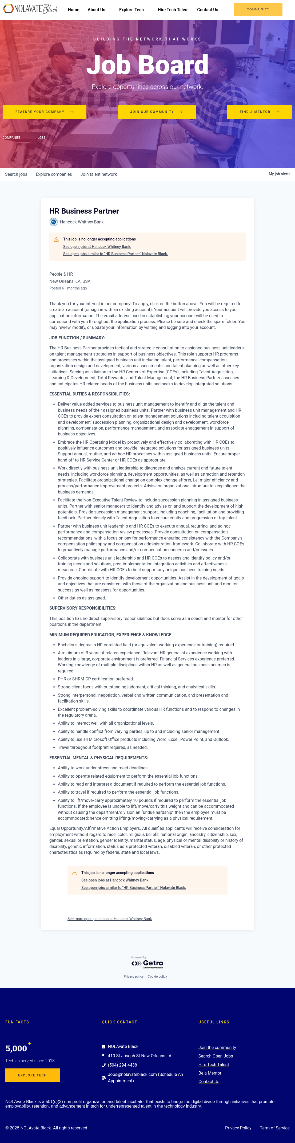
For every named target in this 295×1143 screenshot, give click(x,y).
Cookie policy (157, 976)
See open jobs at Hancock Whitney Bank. (97, 247)
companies (54, 174)
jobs (16, 174)
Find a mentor (260, 112)
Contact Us (214, 10)
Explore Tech (141, 10)
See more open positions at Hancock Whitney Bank (109, 919)
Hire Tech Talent (179, 10)
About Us (105, 10)
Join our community (156, 112)
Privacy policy (133, 976)
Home (80, 10)
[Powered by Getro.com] (147, 962)
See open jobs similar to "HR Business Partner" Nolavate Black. (115, 254)
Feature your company (44, 112)
